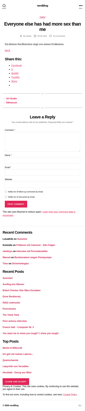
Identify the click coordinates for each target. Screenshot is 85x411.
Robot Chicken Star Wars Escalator (22, 290)
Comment (10, 130)
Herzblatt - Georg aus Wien (17, 372)
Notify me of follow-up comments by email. (25, 192)
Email (8, 167)
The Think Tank (11, 315)
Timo (5, 263)
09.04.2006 (42, 36)
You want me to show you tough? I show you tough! (31, 333)
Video (42, 17)
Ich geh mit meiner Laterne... (18, 354)
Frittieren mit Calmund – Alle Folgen (35, 245)
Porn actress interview (15, 321)
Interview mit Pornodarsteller (32, 251)
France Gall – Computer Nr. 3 (18, 327)
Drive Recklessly (12, 296)
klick (7, 50)
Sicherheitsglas (20, 263)
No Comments (59, 36)
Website (8, 179)
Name (8, 155)
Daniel (28, 36)
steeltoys (7, 251)
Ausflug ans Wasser (13, 284)
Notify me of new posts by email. (21, 197)
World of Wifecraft (12, 348)
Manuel (6, 257)
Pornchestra (9, 308)
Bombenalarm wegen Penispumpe (33, 257)
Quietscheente (10, 360)
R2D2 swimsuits (11, 302)
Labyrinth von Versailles (16, 366)
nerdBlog (42, 5)
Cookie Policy (70, 394)
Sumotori (22, 239)
